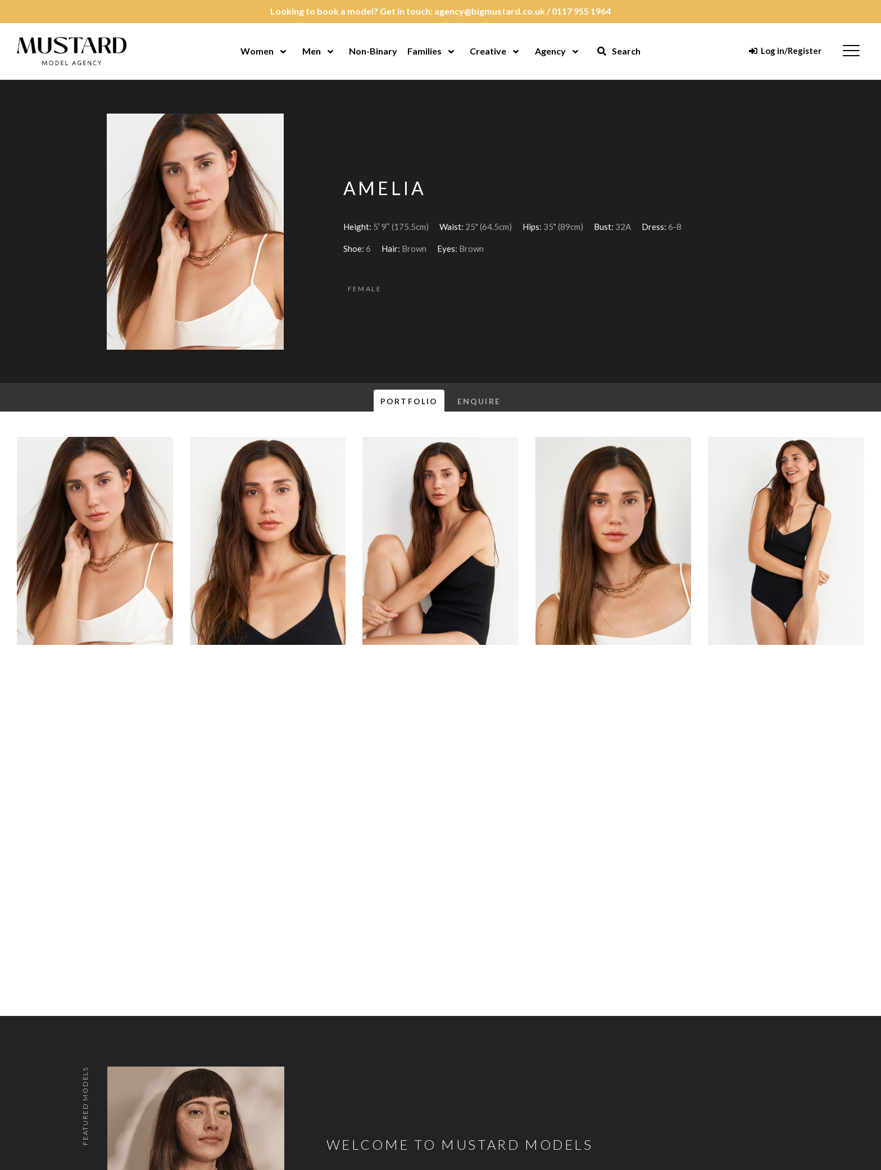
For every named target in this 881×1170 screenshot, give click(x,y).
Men (311, 51)
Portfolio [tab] (409, 401)
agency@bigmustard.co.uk (489, 11)
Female (365, 288)
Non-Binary (373, 51)
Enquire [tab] (479, 401)
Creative (488, 51)
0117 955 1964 (581, 11)
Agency (550, 51)
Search (618, 51)
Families (424, 51)
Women (257, 51)
